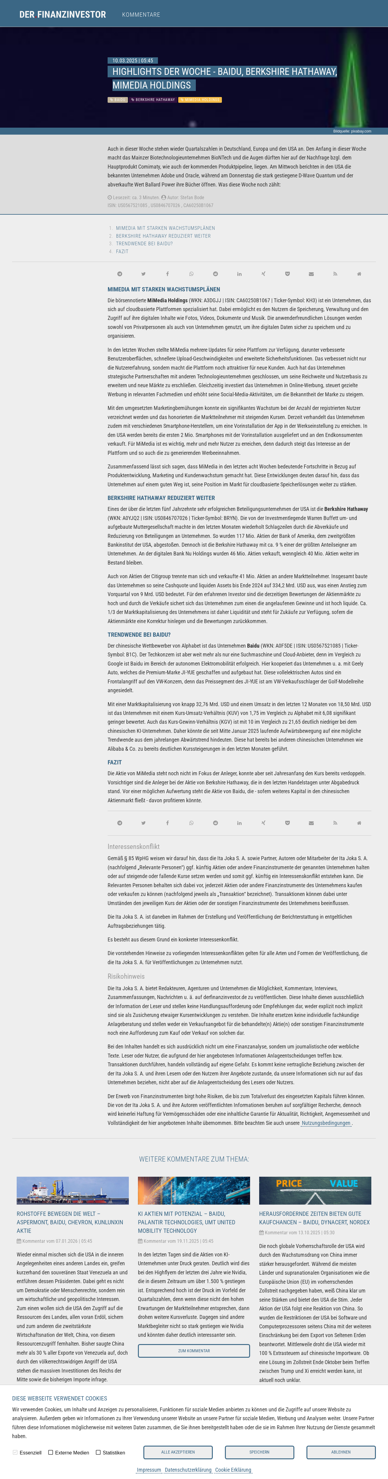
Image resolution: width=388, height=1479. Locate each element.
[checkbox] (15, 1452)
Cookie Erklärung (233, 1470)
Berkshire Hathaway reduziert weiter (163, 236)
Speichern (259, 1452)
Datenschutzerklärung (188, 1470)
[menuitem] (68, 14)
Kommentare (141, 15)
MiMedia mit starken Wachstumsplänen (165, 228)
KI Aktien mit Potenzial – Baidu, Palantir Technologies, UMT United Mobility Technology (186, 1222)
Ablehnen (341, 1452)
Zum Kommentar (194, 1350)
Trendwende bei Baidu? (144, 243)
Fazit (122, 251)
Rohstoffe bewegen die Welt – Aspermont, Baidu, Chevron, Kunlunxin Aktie (70, 1222)
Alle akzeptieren (178, 1452)
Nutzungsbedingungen (326, 1123)
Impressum (149, 1470)
